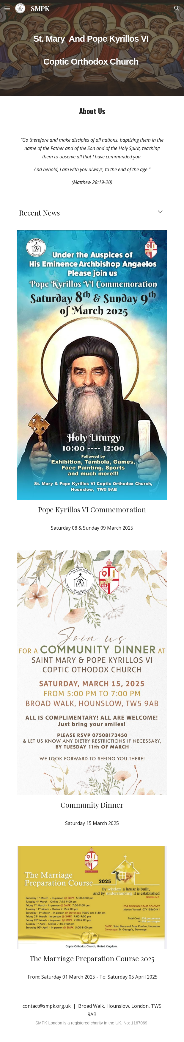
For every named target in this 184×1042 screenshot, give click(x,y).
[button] (7, 8)
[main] (92, 36)
